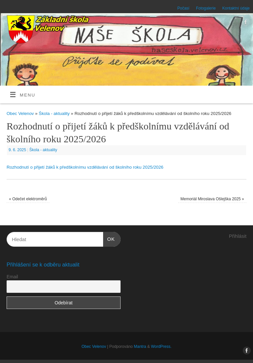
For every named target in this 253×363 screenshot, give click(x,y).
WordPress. (161, 346)
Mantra (140, 346)
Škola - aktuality (54, 113)
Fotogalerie (206, 8)
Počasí (183, 8)
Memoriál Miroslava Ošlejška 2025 (212, 199)
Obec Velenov (20, 113)
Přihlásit (237, 236)
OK (109, 238)
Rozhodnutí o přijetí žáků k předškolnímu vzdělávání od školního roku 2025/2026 (85, 167)
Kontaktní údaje (236, 8)
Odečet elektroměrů (28, 199)
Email (12, 276)
